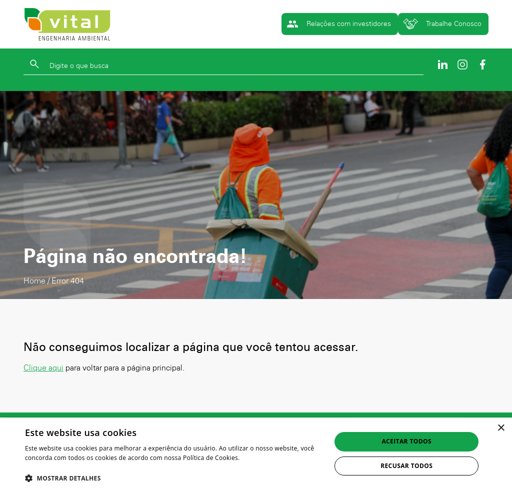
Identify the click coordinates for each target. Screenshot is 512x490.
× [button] (500, 428)
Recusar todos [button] (406, 466)
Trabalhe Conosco (442, 24)
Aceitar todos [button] (407, 441)
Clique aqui (44, 367)
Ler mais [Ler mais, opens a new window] (37, 468)
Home (35, 281)
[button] (173, 477)
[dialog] (256, 454)
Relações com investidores (338, 24)
